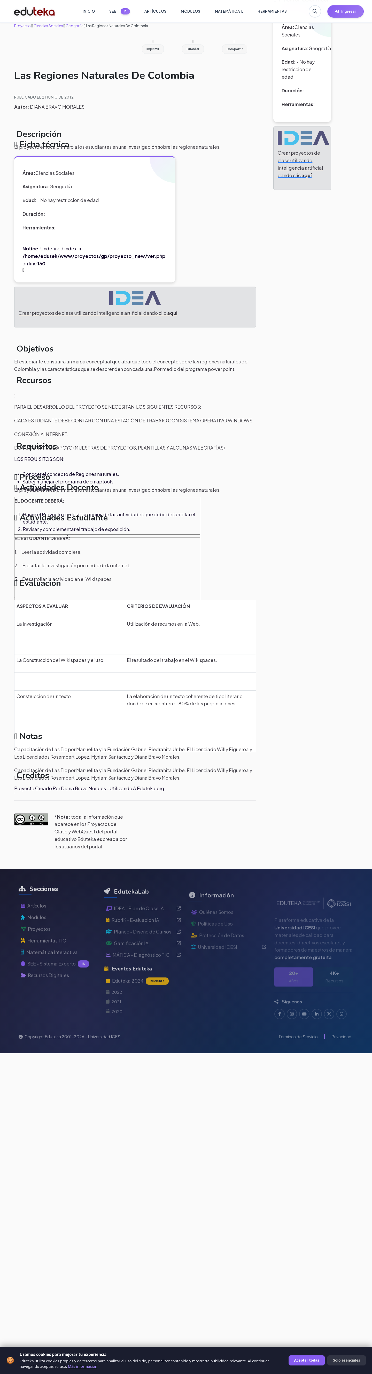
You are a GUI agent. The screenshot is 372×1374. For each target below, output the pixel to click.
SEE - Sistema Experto (55, 981)
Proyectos (35, 947)
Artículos (33, 924)
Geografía (74, 25)
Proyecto (22, 25)
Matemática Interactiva (49, 970)
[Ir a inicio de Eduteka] (34, 11)
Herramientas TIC (43, 958)
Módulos (33, 935)
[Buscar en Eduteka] (315, 11)
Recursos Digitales (45, 993)
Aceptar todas (306, 1360)
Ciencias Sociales (48, 25)
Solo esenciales (346, 1360)
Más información (82, 1366)
